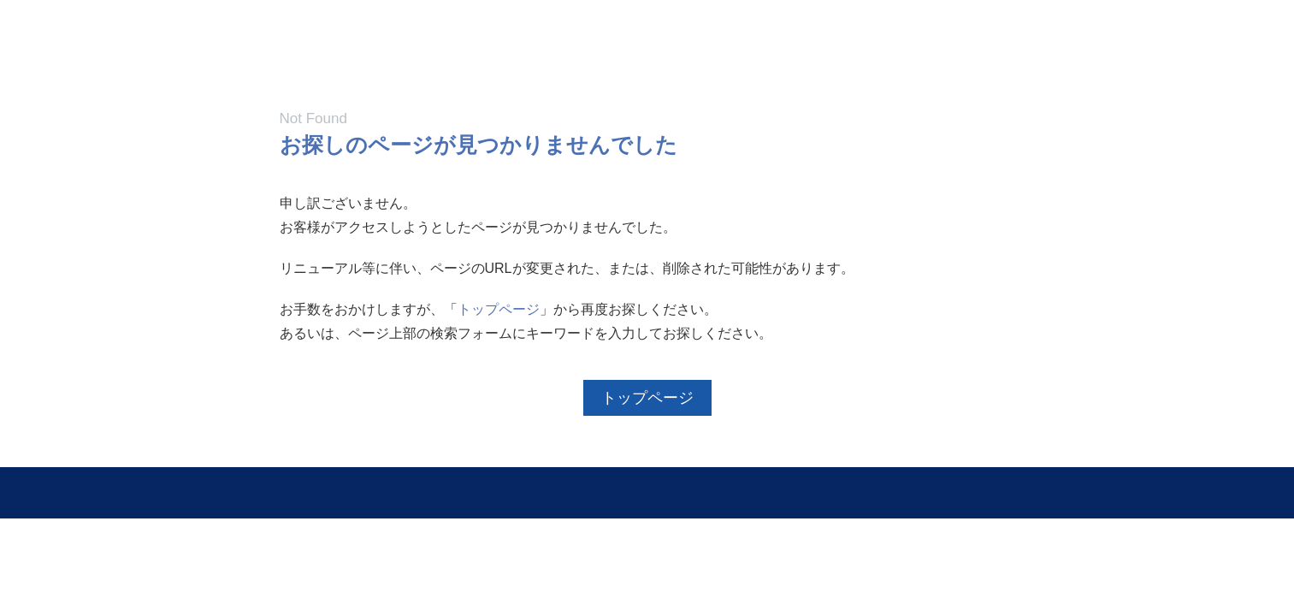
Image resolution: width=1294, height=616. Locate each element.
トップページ (499, 309)
